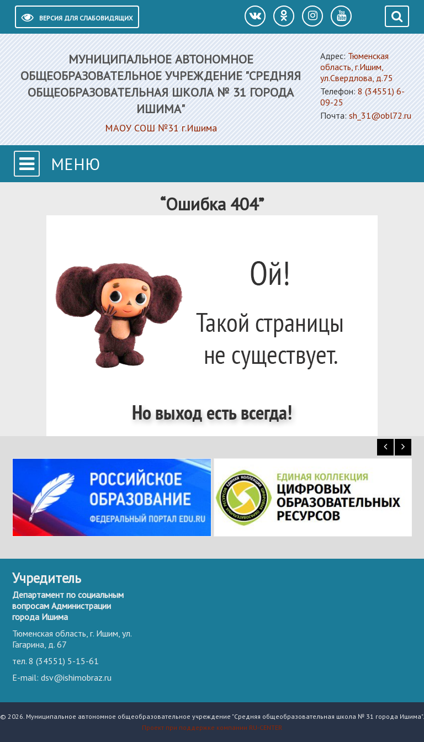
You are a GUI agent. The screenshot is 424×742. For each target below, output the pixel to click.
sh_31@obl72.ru (380, 115)
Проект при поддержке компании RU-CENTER (212, 727)
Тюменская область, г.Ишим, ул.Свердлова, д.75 (356, 66)
